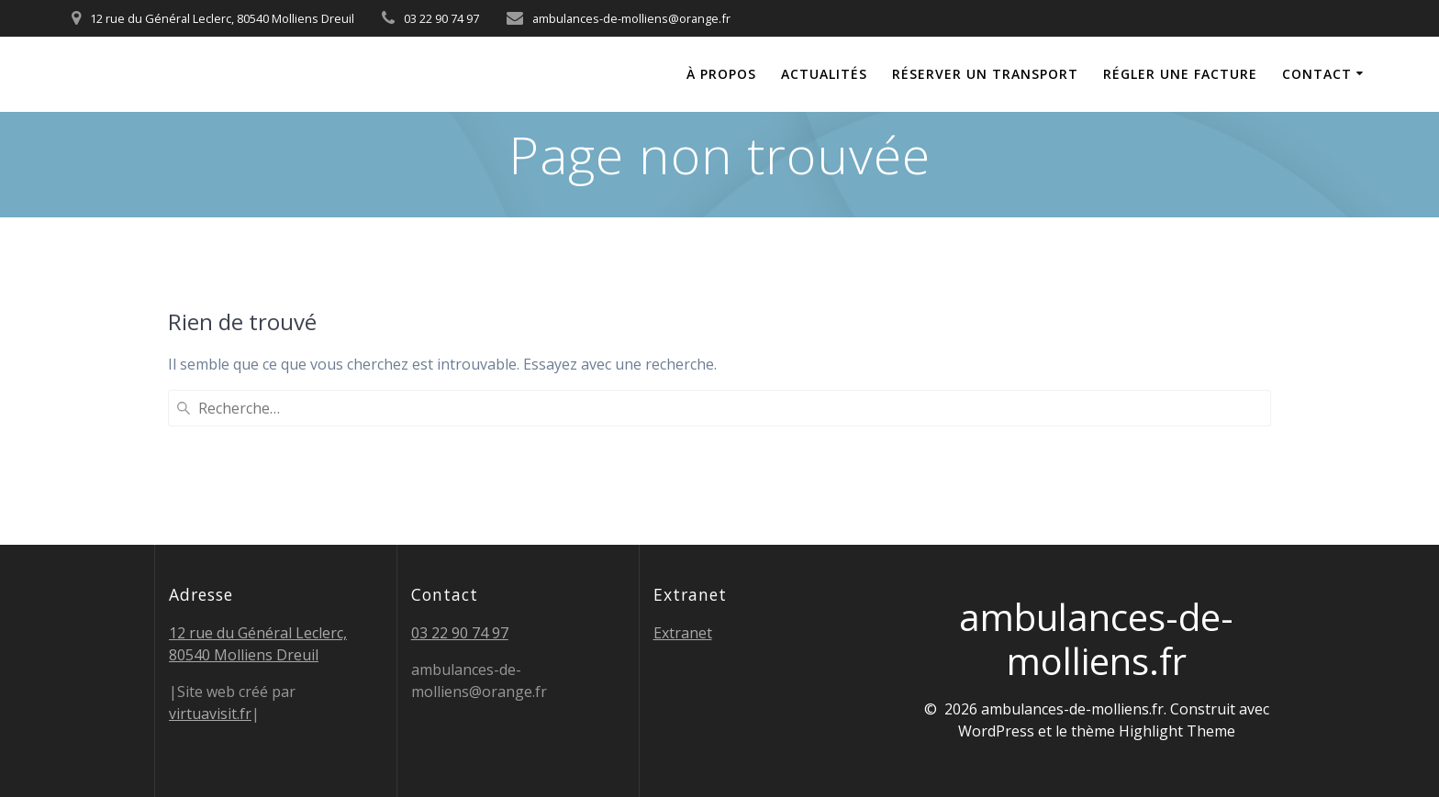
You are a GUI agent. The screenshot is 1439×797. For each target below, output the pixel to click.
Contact (1317, 74)
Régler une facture (1180, 74)
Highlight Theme (1177, 731)
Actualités (824, 74)
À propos (721, 74)
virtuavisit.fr (210, 713)
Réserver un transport (985, 74)
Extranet (682, 633)
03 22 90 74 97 (459, 633)
